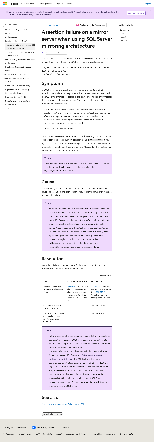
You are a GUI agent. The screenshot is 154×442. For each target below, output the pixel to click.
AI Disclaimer (8, 434)
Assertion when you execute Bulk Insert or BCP (63, 404)
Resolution (124, 37)
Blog (36, 434)
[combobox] (19, 25)
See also (123, 40)
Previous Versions (24, 434)
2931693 (94, 286)
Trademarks (110, 434)
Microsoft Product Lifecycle (76, 11)
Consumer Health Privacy (76, 434)
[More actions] (110, 25)
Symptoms (124, 30)
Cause (122, 33)
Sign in (148, 3)
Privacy (58, 434)
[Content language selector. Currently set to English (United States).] (15, 427)
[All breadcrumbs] (44, 25)
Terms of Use (97, 434)
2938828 (70, 286)
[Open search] (141, 3)
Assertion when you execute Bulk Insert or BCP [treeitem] (20, 54)
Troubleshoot (53, 25)
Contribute (47, 434)
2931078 (99, 292)
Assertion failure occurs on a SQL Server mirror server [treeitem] (21, 47)
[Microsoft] (5, 3)
